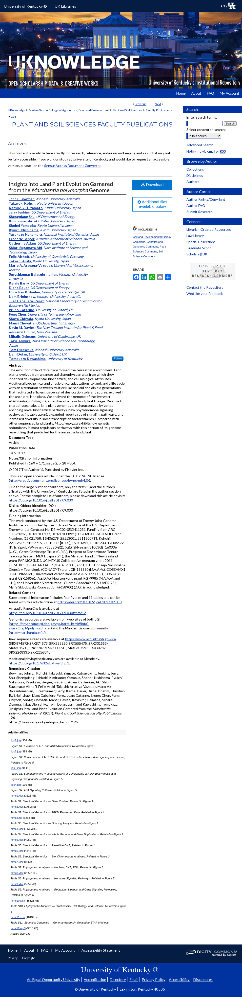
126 (13, 116)
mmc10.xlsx (18, 900)
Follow (118, 358)
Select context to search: (206, 129)
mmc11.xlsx (18, 917)
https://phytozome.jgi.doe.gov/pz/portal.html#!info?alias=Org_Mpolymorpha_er (49, 626)
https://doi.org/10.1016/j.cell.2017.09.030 (41, 500)
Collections (195, 169)
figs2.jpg (16, 751)
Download (152, 185)
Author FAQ (195, 205)
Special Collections (201, 242)
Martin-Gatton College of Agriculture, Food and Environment (69, 110)
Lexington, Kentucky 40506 (142, 989)
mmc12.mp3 (18, 928)
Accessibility (179, 979)
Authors (192, 181)
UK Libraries (65, 6)
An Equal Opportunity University (53, 979)
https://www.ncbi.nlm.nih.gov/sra (90, 639)
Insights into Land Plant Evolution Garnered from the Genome (61, 186)
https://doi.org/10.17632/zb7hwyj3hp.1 (39, 663)
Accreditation (95, 979)
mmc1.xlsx (17, 795)
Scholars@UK (196, 254)
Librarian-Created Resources (208, 229)
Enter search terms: (201, 117)
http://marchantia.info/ (27, 632)
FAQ (45, 950)
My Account (65, 950)
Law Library (195, 235)
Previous (140, 104)
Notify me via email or (206, 151)
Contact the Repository (204, 287)
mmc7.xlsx (17, 861)
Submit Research (199, 212)
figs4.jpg (16, 784)
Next (158, 104)
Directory (118, 979)
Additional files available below (152, 204)
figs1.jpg (16, 740)
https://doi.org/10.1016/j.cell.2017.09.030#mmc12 (47, 613)
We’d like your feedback (204, 293)
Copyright (28, 958)
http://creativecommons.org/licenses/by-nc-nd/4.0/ (49, 480)
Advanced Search (199, 145)
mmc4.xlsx (17, 828)
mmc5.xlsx (17, 839)
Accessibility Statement (100, 950)
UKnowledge (16, 110)
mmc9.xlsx (17, 884)
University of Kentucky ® (25, 6)
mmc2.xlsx (17, 806)
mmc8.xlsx (17, 873)
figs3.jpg (16, 767)
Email (133, 979)
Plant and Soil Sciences (127, 110)
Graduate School (199, 248)
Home (13, 950)
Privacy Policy (153, 979)
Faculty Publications (159, 110)
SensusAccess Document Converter (72, 165)
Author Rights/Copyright (205, 199)
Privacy (13, 958)
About (29, 950)
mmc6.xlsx (17, 850)
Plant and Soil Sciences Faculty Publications (92, 124)
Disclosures (203, 979)
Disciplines (194, 175)
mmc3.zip (16, 817)
